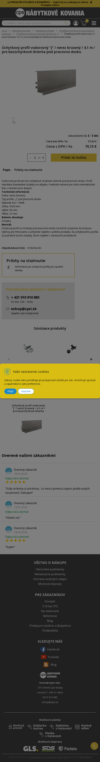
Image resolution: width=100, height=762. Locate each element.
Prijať (10, 391)
